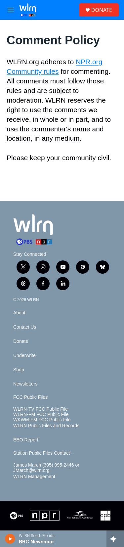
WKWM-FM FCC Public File (41, 419)
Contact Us (24, 327)
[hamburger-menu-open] (10, 10)
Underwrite (24, 355)
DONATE (101, 10)
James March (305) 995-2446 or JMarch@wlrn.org (46, 468)
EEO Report (25, 439)
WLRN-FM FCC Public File (40, 414)
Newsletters (25, 384)
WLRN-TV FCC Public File (40, 409)
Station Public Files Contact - (43, 453)
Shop (18, 369)
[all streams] (115, 538)
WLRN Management (34, 476)
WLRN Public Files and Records (46, 425)
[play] (10, 538)
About (19, 312)
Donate (20, 341)
